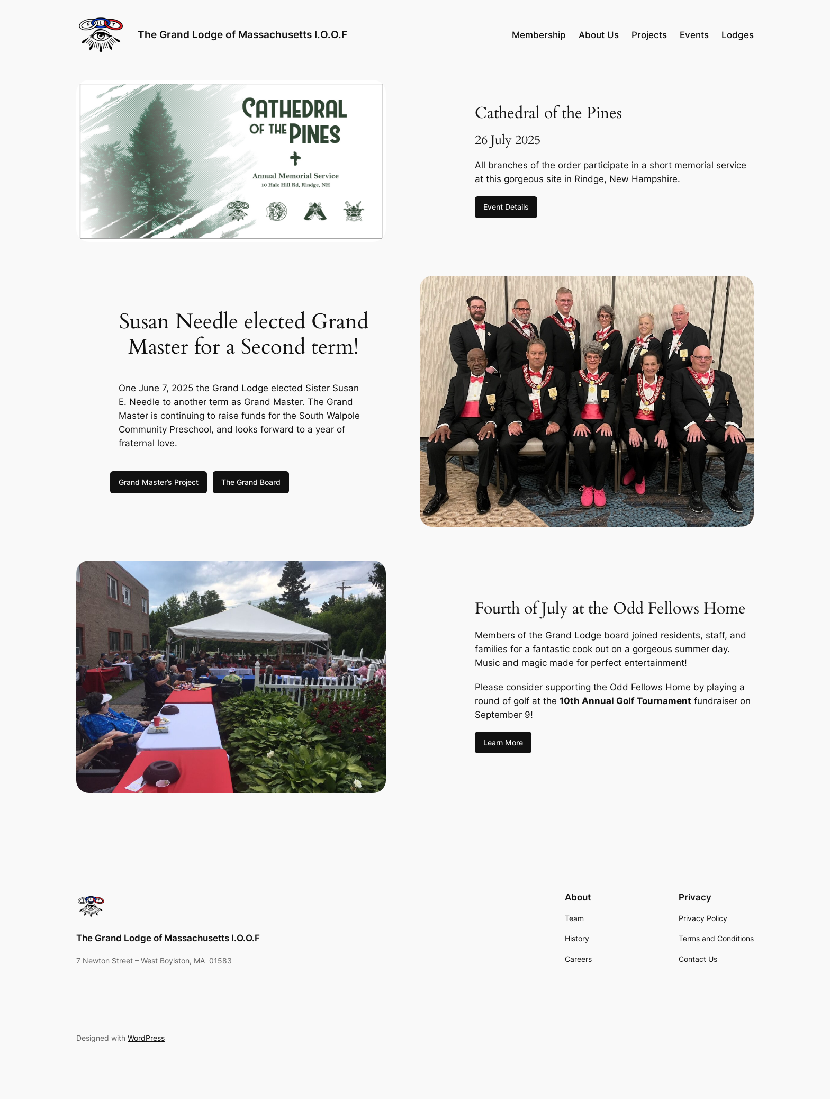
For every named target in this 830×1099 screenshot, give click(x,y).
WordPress (146, 1037)
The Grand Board (251, 482)
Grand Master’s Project (159, 482)
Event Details (506, 206)
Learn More (503, 742)
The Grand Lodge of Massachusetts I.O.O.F (242, 34)
